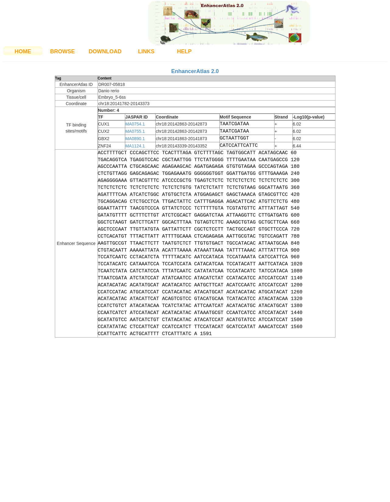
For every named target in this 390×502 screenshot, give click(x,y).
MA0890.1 (135, 138)
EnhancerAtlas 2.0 (195, 71)
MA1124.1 (135, 145)
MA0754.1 (135, 124)
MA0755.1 (135, 131)
